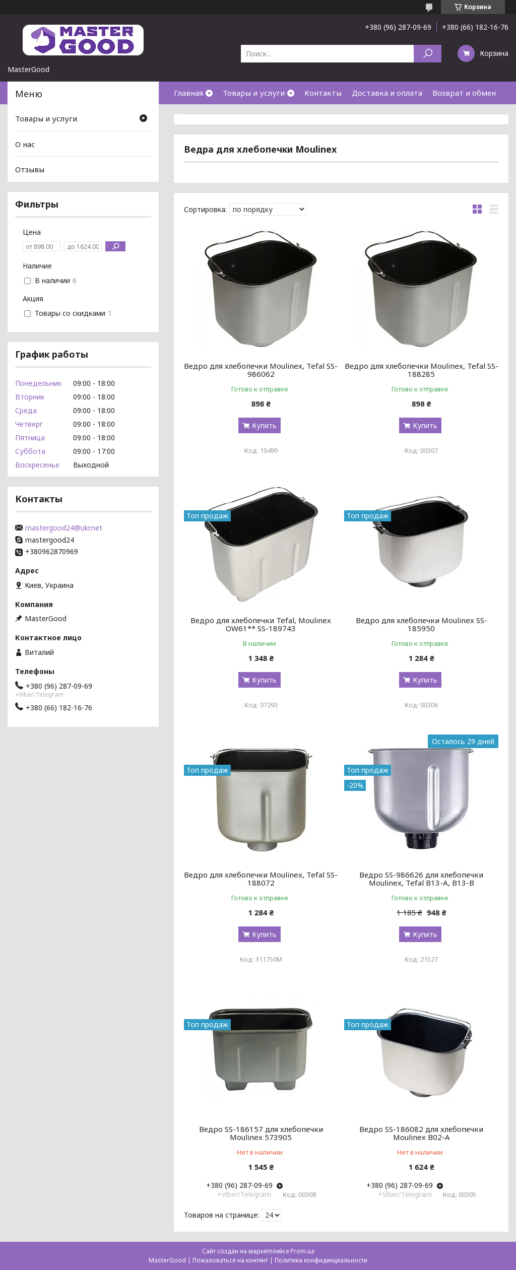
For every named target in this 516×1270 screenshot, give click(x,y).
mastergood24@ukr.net (63, 527)
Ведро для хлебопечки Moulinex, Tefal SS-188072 (261, 879)
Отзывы (29, 169)
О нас (184, 115)
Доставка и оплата (387, 93)
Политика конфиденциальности (321, 1260)
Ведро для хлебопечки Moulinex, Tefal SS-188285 (421, 370)
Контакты (323, 93)
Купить (264, 425)
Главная (188, 93)
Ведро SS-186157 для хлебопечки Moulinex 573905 (261, 1133)
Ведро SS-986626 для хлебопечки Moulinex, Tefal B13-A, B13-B (421, 879)
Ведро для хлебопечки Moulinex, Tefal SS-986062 (261, 370)
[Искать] (427, 53)
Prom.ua (302, 1251)
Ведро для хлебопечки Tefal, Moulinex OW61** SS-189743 (260, 624)
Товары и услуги (254, 93)
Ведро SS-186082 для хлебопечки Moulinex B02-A (421, 1133)
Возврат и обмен (464, 93)
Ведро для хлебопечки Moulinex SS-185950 (421, 624)
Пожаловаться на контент (230, 1260)
